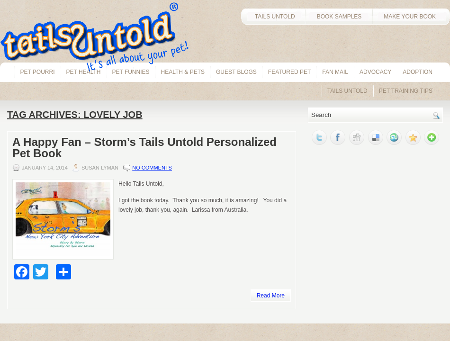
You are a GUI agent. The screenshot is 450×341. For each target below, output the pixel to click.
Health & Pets (183, 72)
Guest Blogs (236, 72)
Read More (271, 295)
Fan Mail (335, 72)
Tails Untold (347, 91)
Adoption (417, 72)
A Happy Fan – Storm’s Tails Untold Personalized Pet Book (144, 147)
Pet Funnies (130, 72)
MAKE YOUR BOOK (411, 16)
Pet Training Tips (405, 91)
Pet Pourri (37, 72)
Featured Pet (289, 72)
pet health (83, 72)
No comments (152, 167)
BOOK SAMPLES (339, 16)
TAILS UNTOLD (273, 16)
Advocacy (375, 72)
